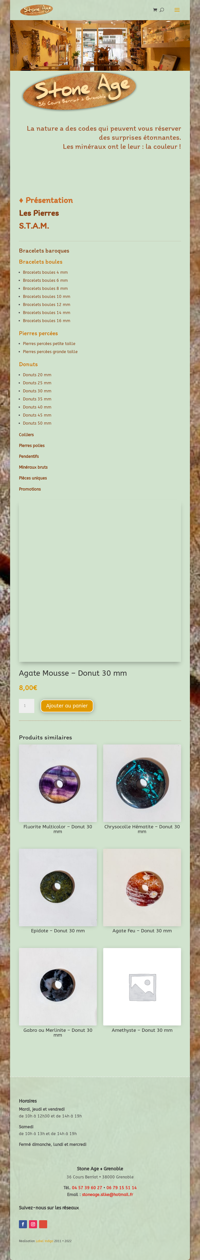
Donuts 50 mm (37, 423)
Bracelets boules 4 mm (45, 272)
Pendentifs (29, 456)
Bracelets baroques (44, 250)
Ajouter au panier (67, 706)
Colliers (26, 434)
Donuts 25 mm (37, 383)
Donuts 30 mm (37, 391)
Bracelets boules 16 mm (46, 320)
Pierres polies (31, 445)
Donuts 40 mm (37, 407)
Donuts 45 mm (37, 415)
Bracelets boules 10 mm (46, 296)
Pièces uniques (33, 478)
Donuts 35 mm (37, 399)
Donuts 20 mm (37, 374)
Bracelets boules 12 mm (46, 304)
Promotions (30, 489)
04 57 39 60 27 (87, 1187)
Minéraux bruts (33, 467)
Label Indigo (44, 1241)
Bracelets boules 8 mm (45, 288)
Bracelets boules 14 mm (46, 312)
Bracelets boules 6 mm (45, 280)
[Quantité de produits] (26, 706)
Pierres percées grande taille (50, 351)
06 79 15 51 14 (121, 1187)
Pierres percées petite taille (49, 343)
